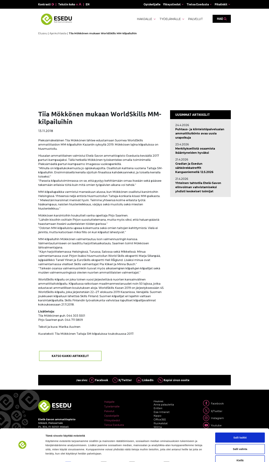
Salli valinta (240, 439)
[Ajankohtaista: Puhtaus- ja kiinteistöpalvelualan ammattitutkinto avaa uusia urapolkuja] (200, 133)
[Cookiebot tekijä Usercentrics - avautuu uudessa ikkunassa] (22, 455)
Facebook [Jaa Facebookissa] (98, 380)
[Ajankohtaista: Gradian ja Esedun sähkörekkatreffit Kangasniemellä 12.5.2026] (200, 168)
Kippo (157, 415)
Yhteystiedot (172, 4)
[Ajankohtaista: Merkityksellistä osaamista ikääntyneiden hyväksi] (200, 151)
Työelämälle (172, 19)
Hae (221, 19)
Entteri (158, 408)
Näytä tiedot (185, 455)
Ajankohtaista (57, 33)
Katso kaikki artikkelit (70, 355)
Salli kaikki (240, 427)
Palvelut (195, 19)
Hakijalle (146, 19)
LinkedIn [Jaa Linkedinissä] (144, 380)
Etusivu (42, 33)
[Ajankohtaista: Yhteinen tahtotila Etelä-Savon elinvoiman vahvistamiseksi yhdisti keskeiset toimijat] (200, 187)
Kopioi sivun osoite (174, 380)
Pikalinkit (221, 4)
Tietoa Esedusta (198, 4)
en (88, 4)
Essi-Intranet (162, 412)
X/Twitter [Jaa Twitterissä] (122, 380)
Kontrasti (46, 4)
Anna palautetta (164, 404)
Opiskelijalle (152, 4)
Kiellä (240, 450)
